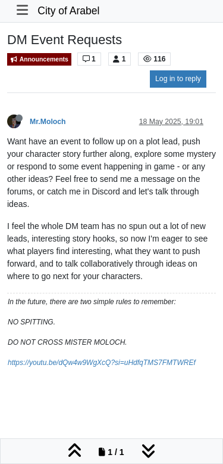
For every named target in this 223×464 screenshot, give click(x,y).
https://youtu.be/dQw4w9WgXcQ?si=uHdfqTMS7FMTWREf (102, 362)
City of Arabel (68, 11)
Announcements (39, 59)
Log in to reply (178, 79)
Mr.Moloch (48, 121)
